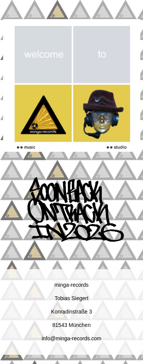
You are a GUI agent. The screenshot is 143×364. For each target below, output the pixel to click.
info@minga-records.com (71, 338)
